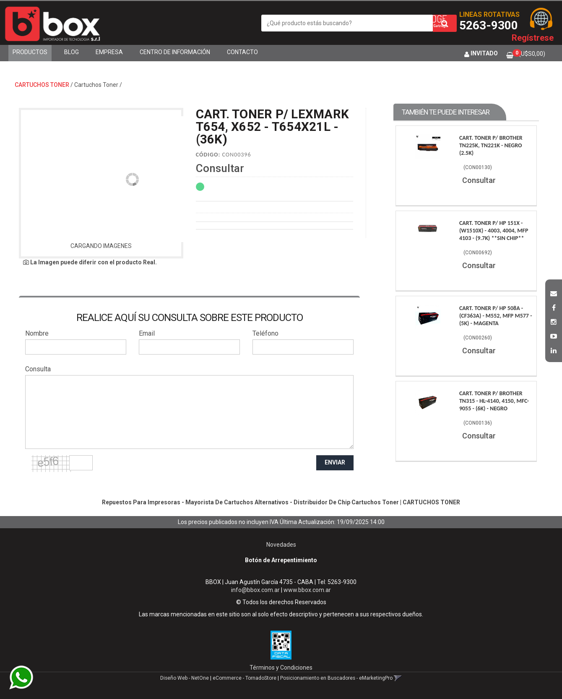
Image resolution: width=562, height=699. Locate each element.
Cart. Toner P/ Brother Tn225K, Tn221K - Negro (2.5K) (491, 145)
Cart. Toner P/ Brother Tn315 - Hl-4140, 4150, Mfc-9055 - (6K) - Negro (494, 401)
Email (147, 333)
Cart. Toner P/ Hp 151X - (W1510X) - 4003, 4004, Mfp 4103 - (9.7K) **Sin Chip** (493, 230)
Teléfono (265, 333)
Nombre (37, 333)
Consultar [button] (220, 168)
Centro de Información (175, 52)
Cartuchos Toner (96, 84)
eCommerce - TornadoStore (244, 678)
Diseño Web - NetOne (184, 678)
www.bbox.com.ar (307, 590)
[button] (553, 292)
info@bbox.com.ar (255, 590)
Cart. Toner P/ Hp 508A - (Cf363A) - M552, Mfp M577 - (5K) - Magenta (495, 316)
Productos (30, 52)
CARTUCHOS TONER (42, 84)
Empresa (109, 52)
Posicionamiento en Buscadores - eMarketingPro (336, 678)
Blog (71, 52)
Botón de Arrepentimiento (281, 560)
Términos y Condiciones (281, 667)
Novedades (281, 544)
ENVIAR (335, 462)
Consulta (38, 369)
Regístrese (533, 38)
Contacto (242, 52)
